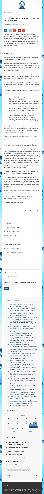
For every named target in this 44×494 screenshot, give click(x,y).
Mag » (30, 429)
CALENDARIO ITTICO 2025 (15, 452)
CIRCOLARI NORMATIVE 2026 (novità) (18, 445)
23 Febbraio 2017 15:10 (17, 24)
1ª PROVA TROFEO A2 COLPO (18, 312)
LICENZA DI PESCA (13, 459)
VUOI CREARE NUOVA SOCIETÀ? (17, 456)
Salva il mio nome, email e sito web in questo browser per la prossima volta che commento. (20, 283)
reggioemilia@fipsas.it (34, 489)
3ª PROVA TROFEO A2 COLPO (18, 398)
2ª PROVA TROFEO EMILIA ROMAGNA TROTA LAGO (23, 349)
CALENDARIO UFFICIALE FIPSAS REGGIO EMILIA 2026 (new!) (17, 441)
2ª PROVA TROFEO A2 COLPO (18, 317)
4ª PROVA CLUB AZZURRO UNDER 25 (20, 384)
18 (31, 423)
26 (35, 425)
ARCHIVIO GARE (12, 463)
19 (35, 423)
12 (35, 421)
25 (31, 425)
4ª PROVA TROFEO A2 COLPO (18, 400)
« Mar (13, 429)
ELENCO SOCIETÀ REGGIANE (16, 449)
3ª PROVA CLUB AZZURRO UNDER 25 (20, 370)
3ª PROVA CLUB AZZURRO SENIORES (20, 373)
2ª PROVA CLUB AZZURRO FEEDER (19, 329)
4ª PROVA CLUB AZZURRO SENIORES (20, 380)
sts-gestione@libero (21, 198)
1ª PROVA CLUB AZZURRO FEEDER (19, 322)
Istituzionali (8, 12)
